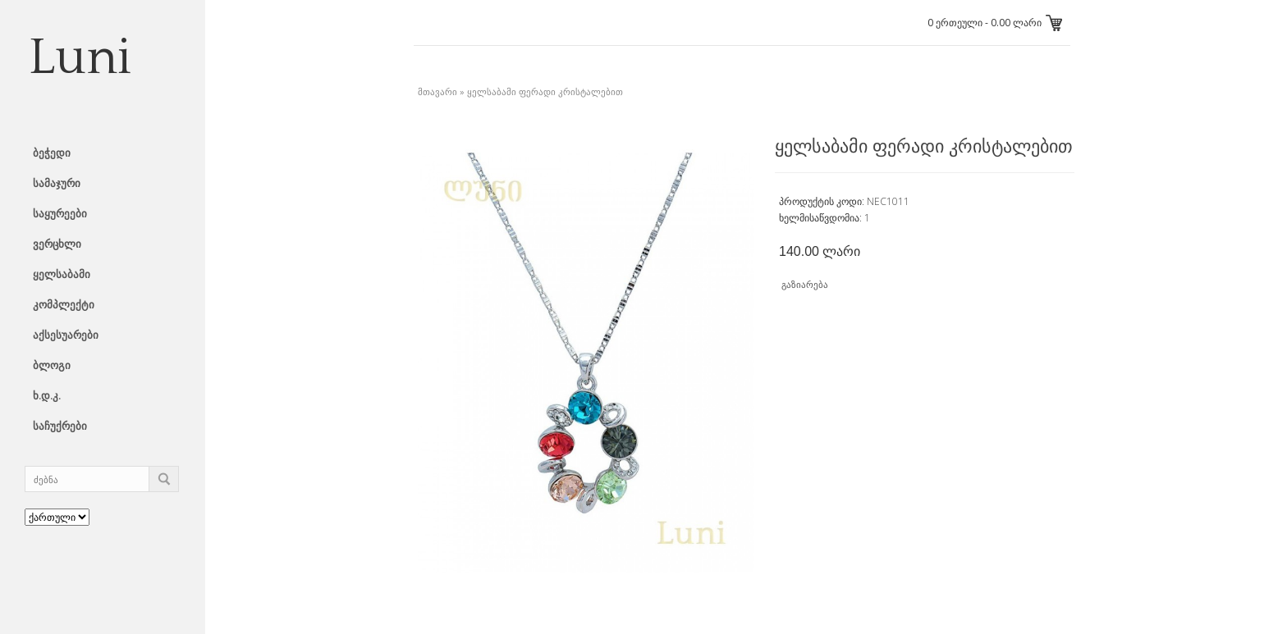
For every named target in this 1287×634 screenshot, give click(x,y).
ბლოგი (52, 365)
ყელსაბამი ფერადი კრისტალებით (545, 91)
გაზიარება (804, 284)
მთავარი (437, 91)
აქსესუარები (65, 334)
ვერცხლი (57, 243)
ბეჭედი (52, 152)
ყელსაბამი (61, 274)
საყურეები (60, 213)
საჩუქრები (60, 425)
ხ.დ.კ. (47, 395)
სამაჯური (56, 183)
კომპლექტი (63, 304)
